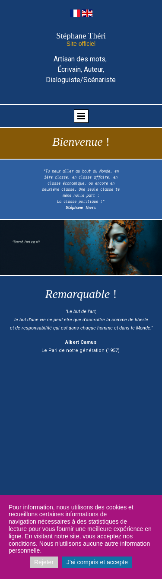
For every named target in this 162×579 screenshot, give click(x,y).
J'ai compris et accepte (97, 562)
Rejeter (44, 562)
